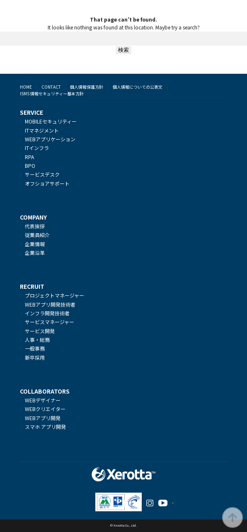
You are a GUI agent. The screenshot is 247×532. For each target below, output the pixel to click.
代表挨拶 (35, 226)
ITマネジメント (42, 130)
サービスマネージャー (49, 321)
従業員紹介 (37, 234)
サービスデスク (42, 174)
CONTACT (51, 87)
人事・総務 (37, 339)
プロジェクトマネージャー (54, 295)
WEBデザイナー (43, 400)
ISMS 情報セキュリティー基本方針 (52, 93)
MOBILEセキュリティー (51, 121)
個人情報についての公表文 (137, 87)
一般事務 (35, 348)
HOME (26, 87)
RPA (29, 156)
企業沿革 (35, 252)
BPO (30, 165)
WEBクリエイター (45, 408)
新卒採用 (35, 357)
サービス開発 (40, 330)
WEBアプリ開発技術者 (50, 304)
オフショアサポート (47, 183)
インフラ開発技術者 (47, 313)
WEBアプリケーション (50, 139)
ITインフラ (37, 147)
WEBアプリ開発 (43, 417)
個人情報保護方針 (86, 87)
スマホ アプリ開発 (45, 426)
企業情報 (35, 243)
